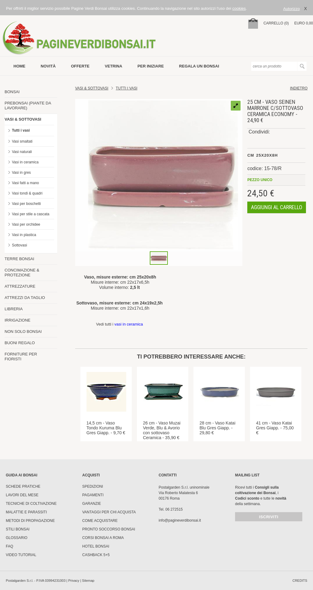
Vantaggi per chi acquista (109, 512)
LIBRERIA (14, 309)
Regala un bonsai (199, 66)
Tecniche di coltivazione (31, 503)
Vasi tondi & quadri (27, 193)
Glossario (17, 538)
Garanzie (91, 503)
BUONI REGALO (20, 343)
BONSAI (12, 91)
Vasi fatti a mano (25, 183)
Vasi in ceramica (25, 162)
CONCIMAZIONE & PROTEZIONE (22, 272)
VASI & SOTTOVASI (23, 119)
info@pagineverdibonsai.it (180, 520)
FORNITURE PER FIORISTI (21, 356)
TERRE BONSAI (19, 259)
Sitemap (88, 580)
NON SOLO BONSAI (23, 331)
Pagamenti (93, 495)
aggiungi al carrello (276, 207)
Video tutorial (21, 555)
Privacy (73, 580)
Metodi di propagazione (30, 521)
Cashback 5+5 (96, 555)
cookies (239, 8)
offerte (80, 66)
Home (19, 66)
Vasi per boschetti (26, 204)
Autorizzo (291, 8)
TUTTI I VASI (126, 88)
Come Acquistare (100, 521)
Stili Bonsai (17, 529)
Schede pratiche (23, 486)
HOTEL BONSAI (95, 546)
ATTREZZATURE (20, 286)
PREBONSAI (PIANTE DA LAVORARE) (28, 105)
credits (300, 580)
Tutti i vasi (21, 130)
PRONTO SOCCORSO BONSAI (108, 529)
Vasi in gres (21, 172)
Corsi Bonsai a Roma (103, 538)
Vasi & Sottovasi (92, 88)
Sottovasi (19, 245)
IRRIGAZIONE (18, 320)
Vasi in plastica (24, 235)
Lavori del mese (22, 495)
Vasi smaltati (22, 141)
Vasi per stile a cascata (31, 214)
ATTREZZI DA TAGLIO (25, 297)
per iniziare (151, 66)
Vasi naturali (22, 152)
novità (48, 66)
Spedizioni (92, 486)
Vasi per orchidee (26, 224)
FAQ (9, 546)
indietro (298, 88)
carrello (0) (276, 23)
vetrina (113, 66)
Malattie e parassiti (26, 512)
